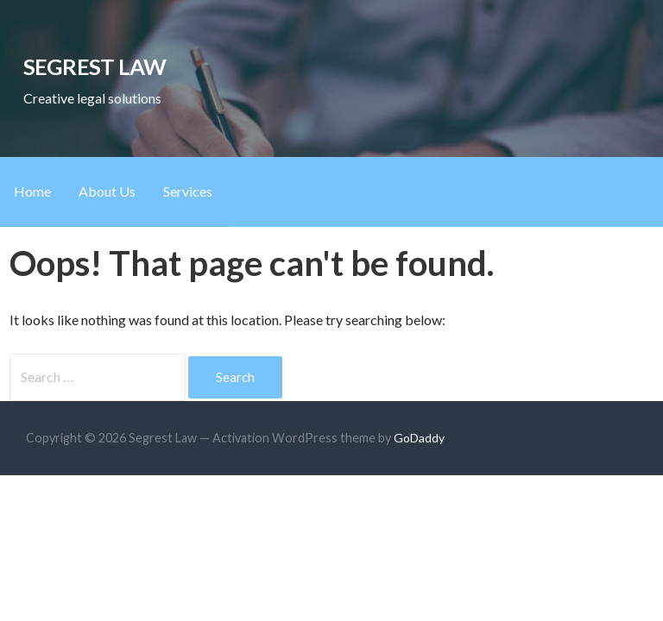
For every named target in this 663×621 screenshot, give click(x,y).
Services (187, 191)
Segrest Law (95, 66)
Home (32, 191)
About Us (107, 191)
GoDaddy (419, 437)
